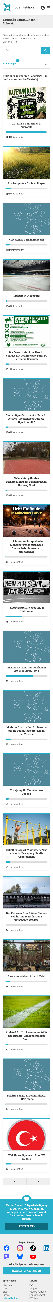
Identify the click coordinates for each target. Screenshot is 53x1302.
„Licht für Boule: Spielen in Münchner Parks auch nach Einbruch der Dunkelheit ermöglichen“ (26, 546)
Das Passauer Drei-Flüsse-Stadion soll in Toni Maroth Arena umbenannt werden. (26, 916)
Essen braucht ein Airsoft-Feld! (26, 976)
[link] (48, 8)
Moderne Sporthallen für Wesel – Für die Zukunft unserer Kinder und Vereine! (27, 731)
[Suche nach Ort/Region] (21, 50)
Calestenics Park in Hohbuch (26, 239)
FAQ (31, 1285)
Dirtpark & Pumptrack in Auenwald (26, 125)
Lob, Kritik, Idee (11, 1298)
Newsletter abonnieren (26, 1270)
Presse (6, 1295)
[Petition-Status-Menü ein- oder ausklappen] (46, 64)
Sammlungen (9, 62)
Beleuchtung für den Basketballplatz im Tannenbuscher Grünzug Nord (26, 482)
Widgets (33, 1288)
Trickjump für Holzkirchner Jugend (26, 792)
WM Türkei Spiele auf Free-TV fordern (26, 1156)
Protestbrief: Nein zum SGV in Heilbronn (26, 609)
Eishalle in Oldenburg (26, 295)
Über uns (7, 1285)
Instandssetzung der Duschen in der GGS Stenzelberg (26, 669)
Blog (5, 1291)
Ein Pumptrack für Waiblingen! (26, 183)
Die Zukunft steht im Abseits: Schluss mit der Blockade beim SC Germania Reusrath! (26, 355)
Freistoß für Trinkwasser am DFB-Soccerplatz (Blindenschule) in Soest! (26, 1036)
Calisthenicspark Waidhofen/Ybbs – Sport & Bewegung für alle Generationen (26, 853)
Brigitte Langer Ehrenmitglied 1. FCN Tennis (26, 1097)
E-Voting (33, 1298)
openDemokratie (37, 1291)
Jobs (5, 1288)
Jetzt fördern (26, 1226)
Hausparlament (37, 1295)
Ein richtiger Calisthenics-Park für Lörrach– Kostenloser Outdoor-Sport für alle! (26, 419)
